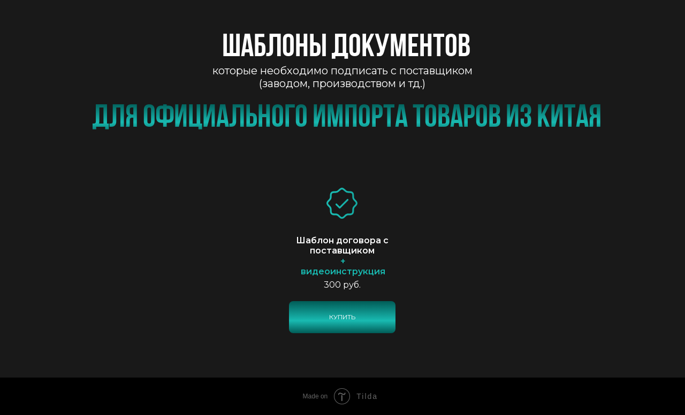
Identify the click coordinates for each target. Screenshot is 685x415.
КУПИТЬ (342, 317)
